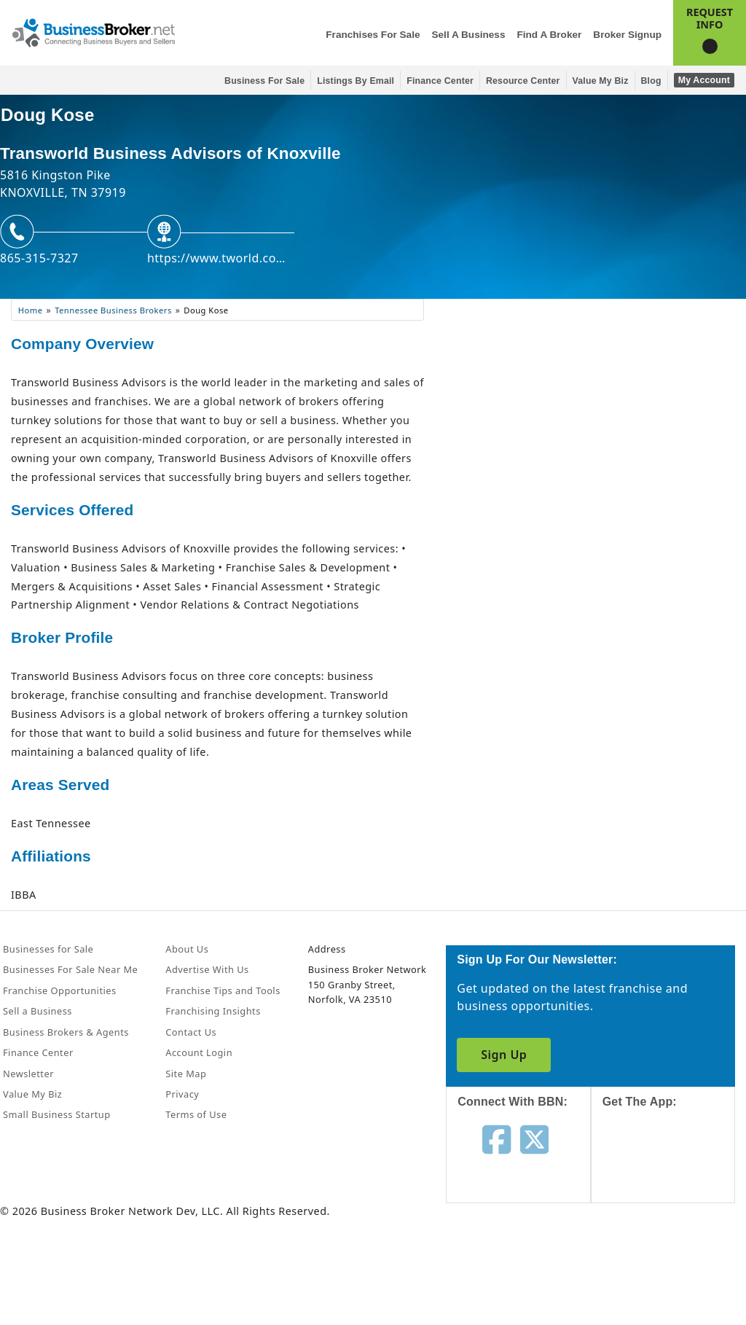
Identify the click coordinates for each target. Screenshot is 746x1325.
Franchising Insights (212, 1010)
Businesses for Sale (48, 948)
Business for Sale (264, 81)
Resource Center (523, 81)
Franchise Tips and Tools (222, 990)
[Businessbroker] (93, 31)
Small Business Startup (57, 1114)
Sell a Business (468, 34)
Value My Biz (601, 81)
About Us (186, 948)
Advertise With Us (206, 969)
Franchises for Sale (373, 34)
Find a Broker (549, 34)
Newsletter (28, 1073)
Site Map (185, 1073)
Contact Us (190, 1032)
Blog (651, 81)
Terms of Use (196, 1114)
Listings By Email (355, 81)
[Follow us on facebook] (496, 1138)
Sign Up (504, 1055)
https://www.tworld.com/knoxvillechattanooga (220, 258)
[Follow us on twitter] (534, 1138)
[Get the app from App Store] (674, 1169)
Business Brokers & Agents (66, 1032)
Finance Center (440, 81)
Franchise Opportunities (60, 990)
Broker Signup (627, 34)
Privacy (182, 1094)
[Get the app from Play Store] (674, 1268)
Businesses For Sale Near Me (70, 969)
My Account (704, 80)
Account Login (198, 1052)
